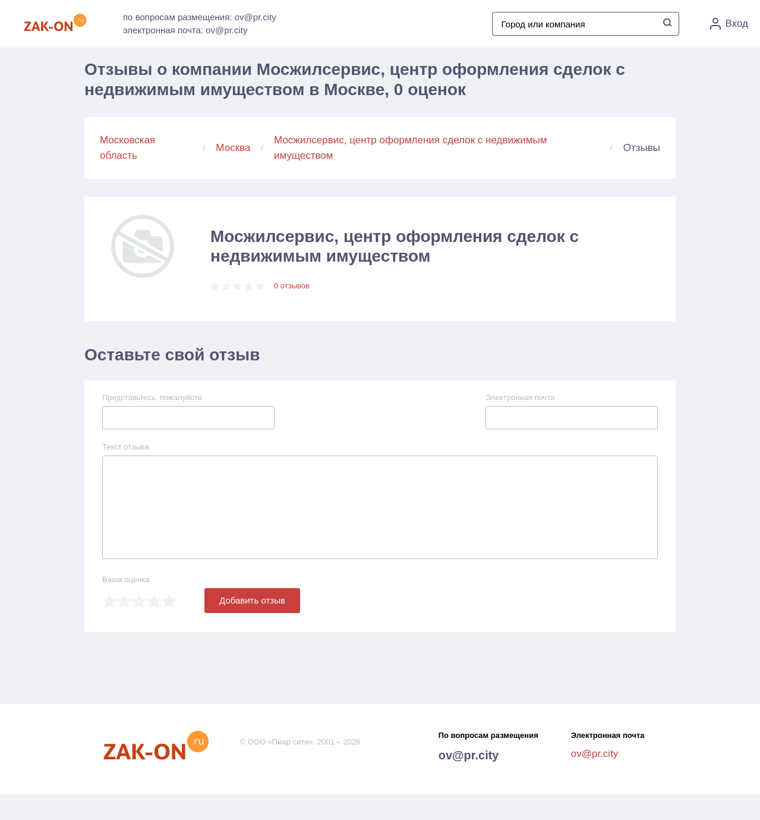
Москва (233, 147)
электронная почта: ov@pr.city (185, 30)
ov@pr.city (469, 755)
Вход (729, 24)
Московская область (127, 147)
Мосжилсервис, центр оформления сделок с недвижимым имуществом (410, 147)
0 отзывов (292, 285)
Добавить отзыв (252, 600)
